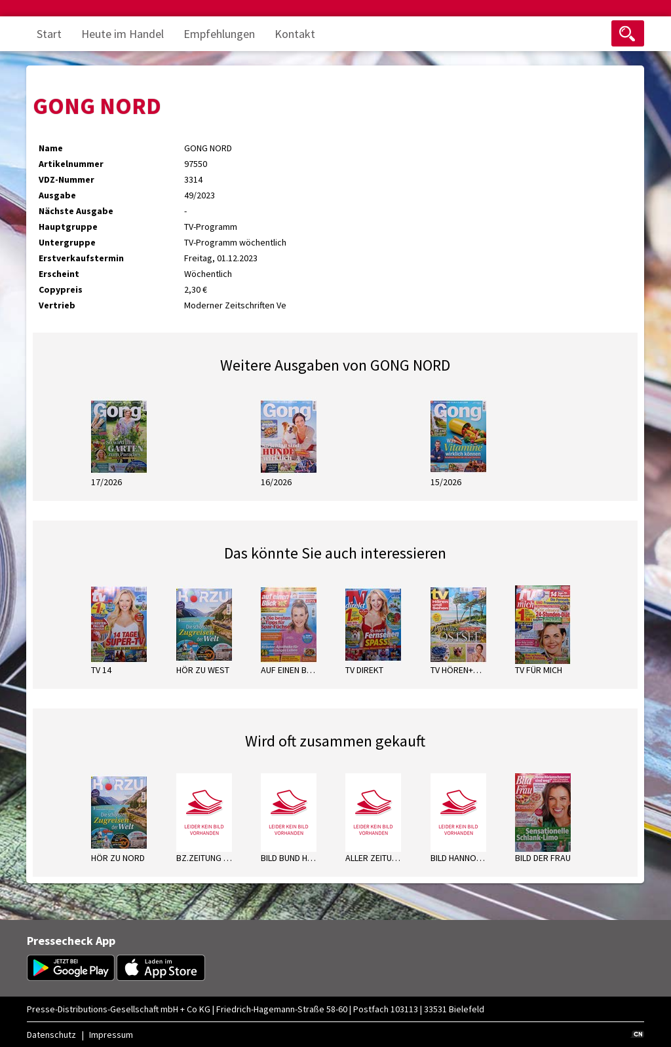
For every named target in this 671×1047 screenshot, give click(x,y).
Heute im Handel (122, 33)
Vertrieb (57, 305)
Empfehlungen (219, 33)
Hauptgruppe (68, 226)
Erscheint (59, 274)
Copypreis (61, 289)
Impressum (111, 1034)
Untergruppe (67, 242)
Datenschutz (51, 1034)
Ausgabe (57, 195)
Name (51, 148)
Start (49, 33)
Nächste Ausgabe (76, 211)
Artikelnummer (71, 164)
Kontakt (295, 33)
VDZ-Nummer (66, 179)
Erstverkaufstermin (81, 258)
